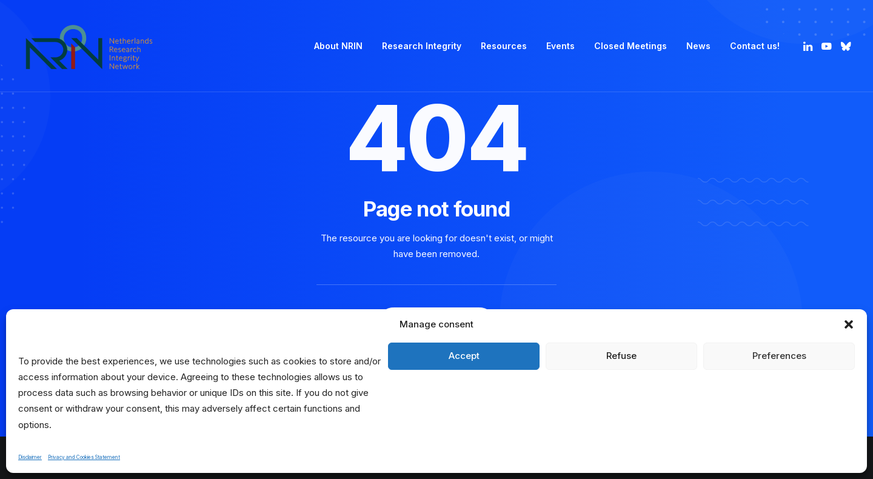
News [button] (698, 46)
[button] (849, 324)
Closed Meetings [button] (630, 46)
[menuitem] (338, 46)
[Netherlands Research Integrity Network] (89, 46)
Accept (464, 355)
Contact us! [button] (755, 46)
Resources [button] (504, 46)
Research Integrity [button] (421, 46)
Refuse (621, 355)
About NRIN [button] (338, 46)
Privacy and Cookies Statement (84, 457)
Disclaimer (30, 457)
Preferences (779, 355)
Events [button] (560, 46)
